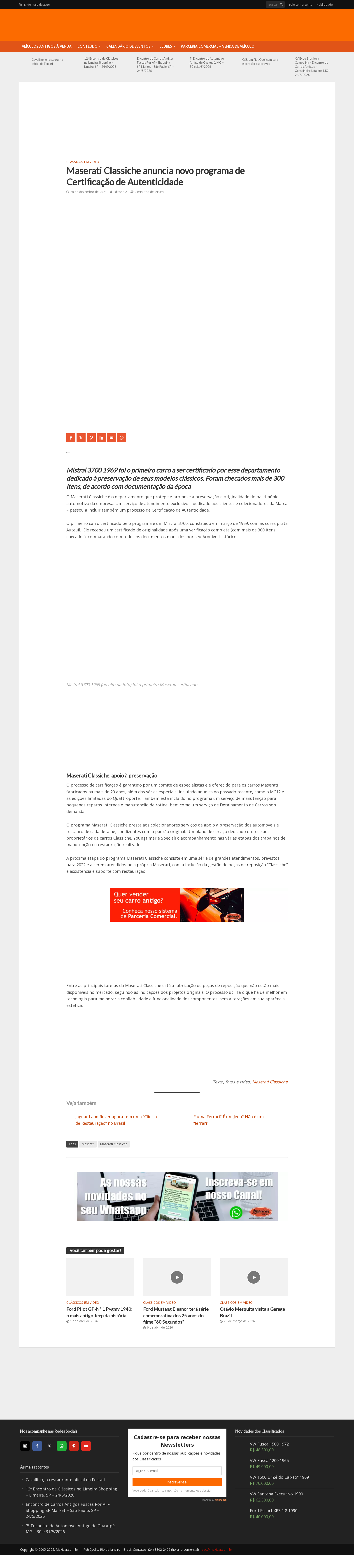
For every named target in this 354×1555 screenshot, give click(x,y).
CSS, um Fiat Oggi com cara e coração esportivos (260, 61)
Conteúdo (87, 46)
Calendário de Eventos (128, 46)
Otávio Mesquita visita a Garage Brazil (252, 1312)
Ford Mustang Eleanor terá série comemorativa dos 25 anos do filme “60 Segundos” (176, 1315)
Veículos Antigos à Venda (47, 46)
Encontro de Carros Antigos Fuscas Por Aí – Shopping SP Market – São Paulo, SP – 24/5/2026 (155, 64)
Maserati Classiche (113, 1144)
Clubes (165, 46)
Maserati (88, 1144)
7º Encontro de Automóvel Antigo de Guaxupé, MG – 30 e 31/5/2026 (207, 62)
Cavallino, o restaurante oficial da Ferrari (47, 61)
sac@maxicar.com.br (217, 1549)
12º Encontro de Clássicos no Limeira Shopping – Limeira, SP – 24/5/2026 (101, 62)
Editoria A (120, 192)
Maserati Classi (266, 1082)
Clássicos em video (82, 162)
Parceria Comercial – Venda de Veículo (217, 46)
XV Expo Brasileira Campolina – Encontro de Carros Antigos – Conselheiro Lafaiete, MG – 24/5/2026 (312, 67)
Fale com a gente (300, 4)
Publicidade (325, 4)
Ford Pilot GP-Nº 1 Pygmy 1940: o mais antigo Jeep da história (99, 1312)
